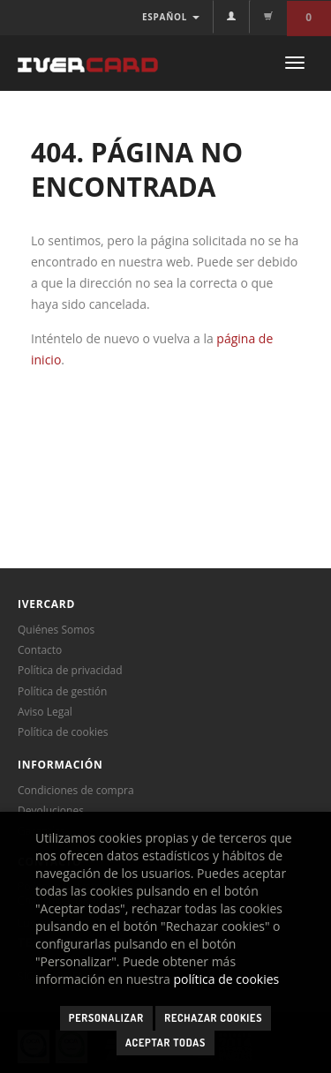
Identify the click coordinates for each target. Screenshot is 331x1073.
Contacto (40, 649)
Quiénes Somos (56, 629)
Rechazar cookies (213, 1017)
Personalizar (106, 1017)
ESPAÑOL (170, 17)
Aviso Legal (45, 711)
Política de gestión (62, 691)
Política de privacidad (70, 670)
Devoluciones (51, 810)
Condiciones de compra (76, 790)
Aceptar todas (165, 1042)
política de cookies (227, 979)
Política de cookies (63, 731)
